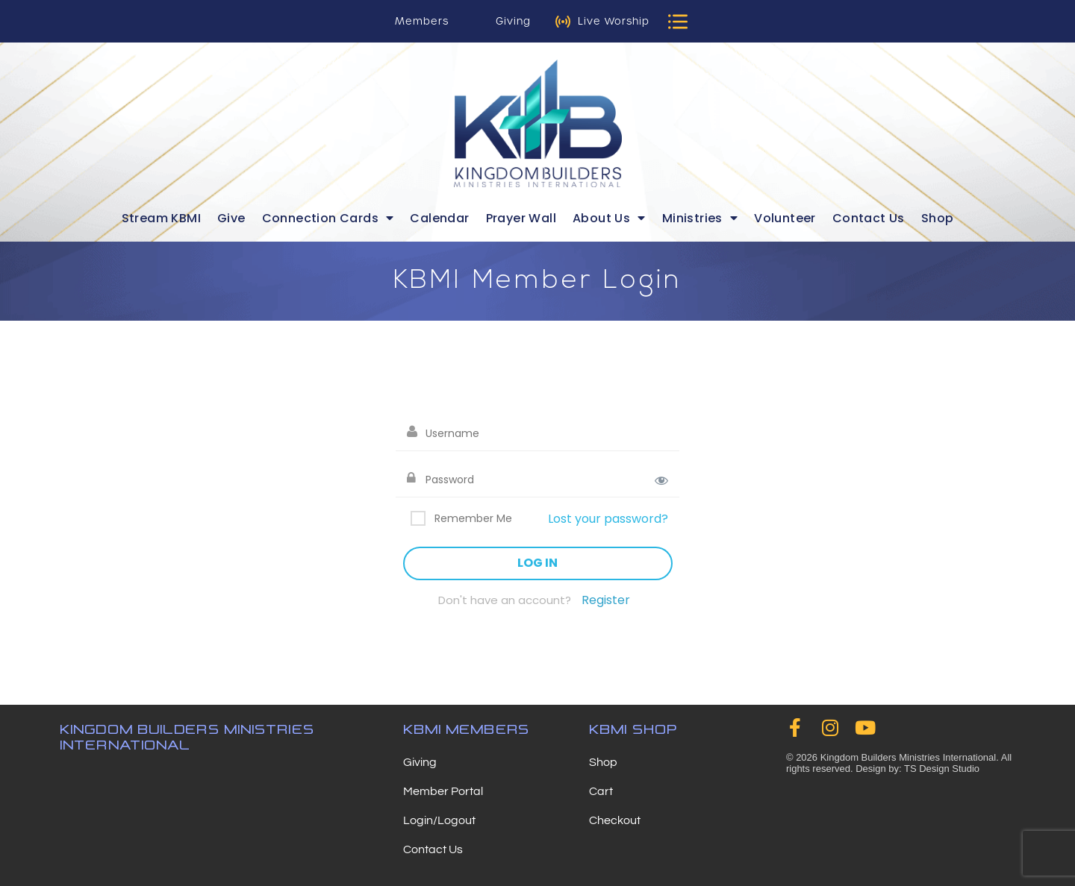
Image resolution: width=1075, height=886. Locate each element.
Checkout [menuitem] (615, 820)
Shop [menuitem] (937, 218)
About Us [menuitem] (609, 218)
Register (606, 600)
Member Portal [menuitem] (443, 791)
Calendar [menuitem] (439, 218)
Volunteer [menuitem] (785, 218)
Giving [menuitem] (420, 762)
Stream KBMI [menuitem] (161, 218)
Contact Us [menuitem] (868, 218)
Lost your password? (608, 518)
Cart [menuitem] (601, 791)
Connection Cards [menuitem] (328, 218)
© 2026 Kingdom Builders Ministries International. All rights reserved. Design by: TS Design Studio (899, 763)
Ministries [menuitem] (700, 218)
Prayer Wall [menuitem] (521, 218)
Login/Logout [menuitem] (439, 820)
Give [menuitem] (231, 218)
